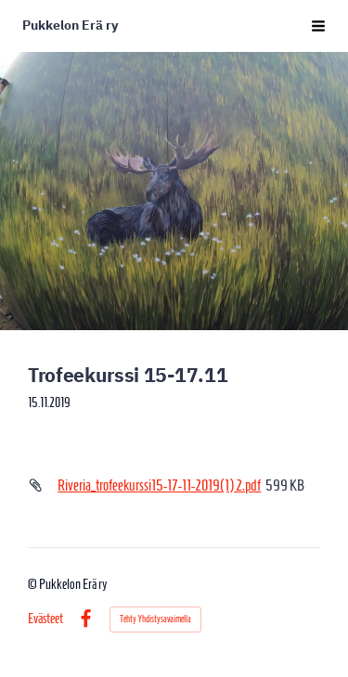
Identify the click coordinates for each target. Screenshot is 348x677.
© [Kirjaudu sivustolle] (33, 584)
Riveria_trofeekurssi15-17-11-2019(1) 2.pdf (159, 485)
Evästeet (45, 619)
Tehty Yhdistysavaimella (155, 619)
